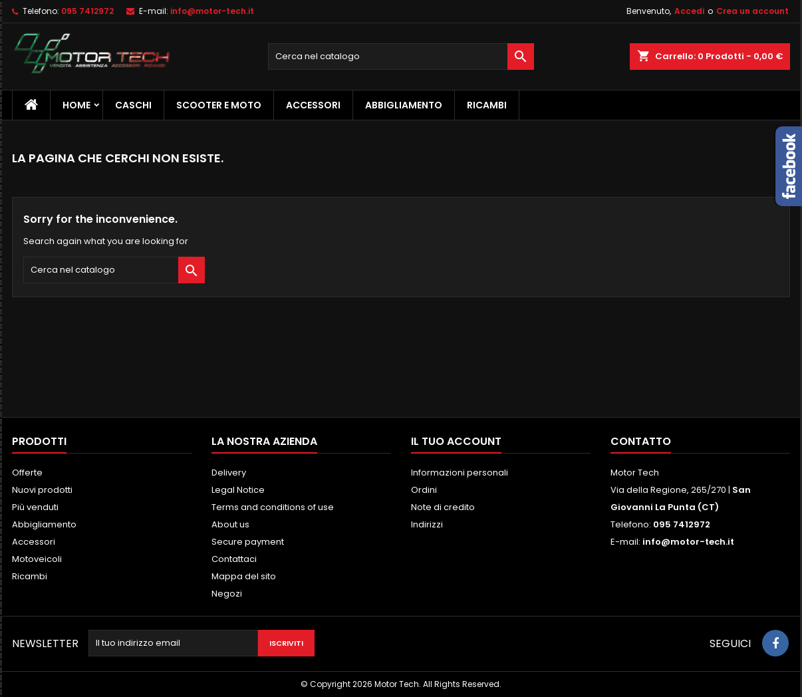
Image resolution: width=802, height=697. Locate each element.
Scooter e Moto (218, 105)
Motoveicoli (37, 559)
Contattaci (234, 559)
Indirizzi (427, 524)
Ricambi (487, 105)
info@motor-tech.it (212, 11)
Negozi (226, 593)
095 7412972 (87, 11)
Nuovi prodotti (42, 490)
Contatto (640, 441)
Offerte (27, 472)
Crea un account (752, 11)
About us (230, 524)
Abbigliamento (403, 105)
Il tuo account (456, 441)
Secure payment (247, 541)
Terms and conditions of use (272, 507)
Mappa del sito (243, 576)
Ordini (424, 490)
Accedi (689, 11)
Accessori (313, 105)
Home (76, 105)
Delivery (228, 472)
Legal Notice (238, 490)
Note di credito (443, 507)
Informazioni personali (459, 472)
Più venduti (35, 507)
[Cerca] (401, 56)
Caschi (133, 105)
